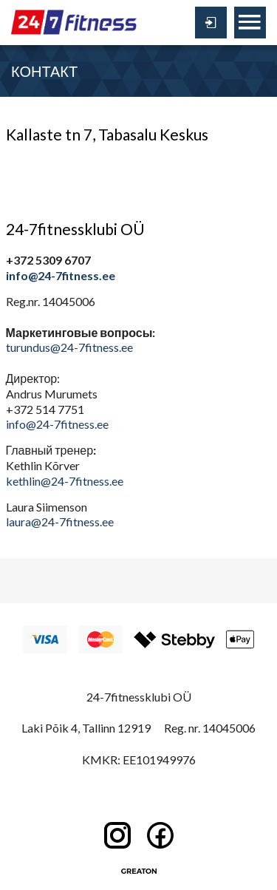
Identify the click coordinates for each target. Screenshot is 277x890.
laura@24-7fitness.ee (60, 521)
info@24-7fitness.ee (60, 275)
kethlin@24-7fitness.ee (64, 481)
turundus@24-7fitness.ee (69, 347)
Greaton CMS (138, 871)
